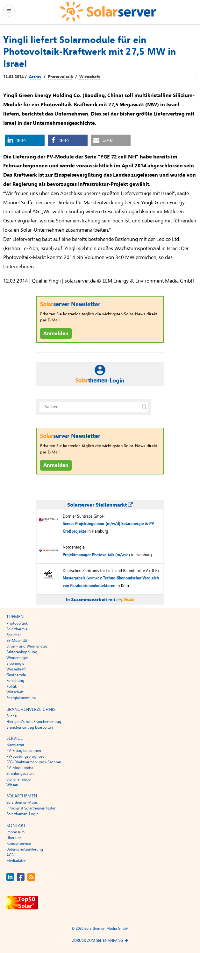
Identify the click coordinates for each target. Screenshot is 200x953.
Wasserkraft (16, 669)
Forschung (15, 680)
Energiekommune (21, 697)
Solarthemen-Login (22, 813)
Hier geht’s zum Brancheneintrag (33, 721)
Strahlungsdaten (20, 773)
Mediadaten (16, 860)
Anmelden (55, 333)
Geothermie (16, 674)
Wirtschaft (89, 77)
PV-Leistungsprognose (25, 756)
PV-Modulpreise (19, 767)
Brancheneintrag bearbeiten (29, 727)
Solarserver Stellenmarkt (100, 504)
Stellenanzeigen (19, 779)
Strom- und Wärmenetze (26, 646)
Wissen (12, 785)
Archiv (35, 77)
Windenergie (17, 657)
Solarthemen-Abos (22, 802)
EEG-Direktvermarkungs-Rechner (33, 762)
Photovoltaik (60, 77)
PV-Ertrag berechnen (23, 750)
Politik (11, 686)
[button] (25, 140)
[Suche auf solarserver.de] (144, 407)
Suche (11, 715)
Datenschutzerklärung (24, 849)
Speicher (13, 634)
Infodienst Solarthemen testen (31, 808)
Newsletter (15, 744)
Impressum (15, 832)
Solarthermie (16, 629)
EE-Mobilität (16, 640)
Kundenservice (18, 843)
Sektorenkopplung (21, 652)
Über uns (13, 837)
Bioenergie (15, 663)
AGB (10, 855)
